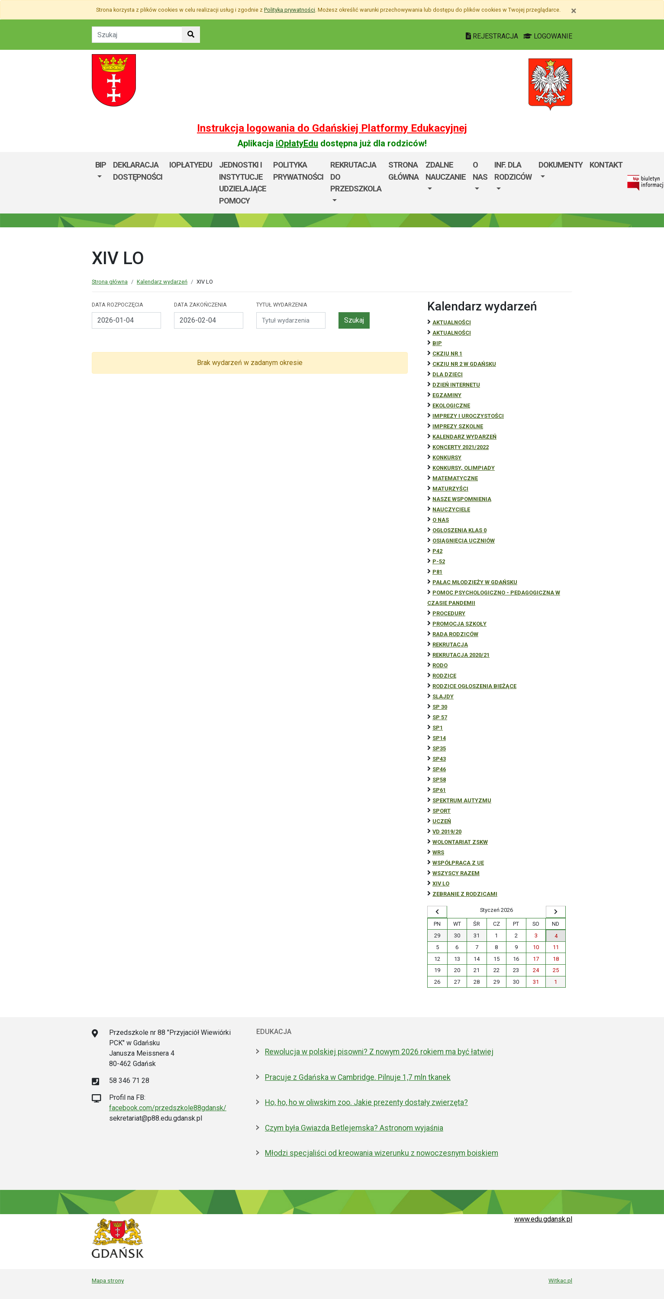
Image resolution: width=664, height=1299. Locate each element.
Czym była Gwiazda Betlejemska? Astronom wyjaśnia (354, 1128)
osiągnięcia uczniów (463, 540)
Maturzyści (450, 488)
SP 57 (439, 717)
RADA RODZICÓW (455, 634)
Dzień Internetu (456, 384)
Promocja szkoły (459, 623)
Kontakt (606, 164)
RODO (440, 665)
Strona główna (403, 170)
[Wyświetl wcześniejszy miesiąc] (437, 912)
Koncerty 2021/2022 (460, 447)
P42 (437, 551)
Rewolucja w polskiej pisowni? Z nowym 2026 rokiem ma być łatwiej (379, 1051)
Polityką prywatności (289, 9)
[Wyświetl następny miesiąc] (556, 912)
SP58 (439, 779)
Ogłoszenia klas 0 (459, 530)
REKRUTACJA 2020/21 (461, 655)
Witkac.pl (560, 1280)
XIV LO (440, 883)
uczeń (441, 821)
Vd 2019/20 (446, 831)
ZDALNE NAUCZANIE (445, 170)
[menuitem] (101, 182)
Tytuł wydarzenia (281, 304)
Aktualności (451, 322)
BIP (100, 164)
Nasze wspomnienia (461, 499)
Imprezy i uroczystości (468, 416)
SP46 (439, 769)
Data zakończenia (200, 304)
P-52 (438, 561)
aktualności (451, 333)
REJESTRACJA (493, 36)
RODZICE (444, 675)
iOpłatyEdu (297, 143)
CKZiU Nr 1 (447, 353)
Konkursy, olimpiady (463, 468)
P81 (437, 572)
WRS (438, 852)
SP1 (437, 727)
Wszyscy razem (456, 873)
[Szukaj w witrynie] (191, 34)
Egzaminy (446, 395)
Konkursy (446, 457)
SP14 (439, 738)
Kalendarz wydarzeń (162, 281)
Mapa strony (108, 1280)
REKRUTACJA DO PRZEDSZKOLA (355, 176)
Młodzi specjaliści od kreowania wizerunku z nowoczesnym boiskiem (381, 1153)
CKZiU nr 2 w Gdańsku (464, 364)
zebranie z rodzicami (464, 894)
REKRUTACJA (450, 644)
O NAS (440, 520)
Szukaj (354, 320)
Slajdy (443, 696)
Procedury (448, 613)
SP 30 (439, 707)
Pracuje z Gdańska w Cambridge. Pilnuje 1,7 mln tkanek (358, 1077)
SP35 (439, 748)
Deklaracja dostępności (137, 170)
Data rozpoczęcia (117, 304)
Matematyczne (455, 478)
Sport (441, 811)
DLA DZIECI (447, 374)
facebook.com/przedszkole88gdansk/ (167, 1108)
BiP (437, 343)
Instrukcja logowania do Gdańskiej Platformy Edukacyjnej (332, 128)
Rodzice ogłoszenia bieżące (474, 686)
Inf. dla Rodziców (513, 170)
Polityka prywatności (298, 170)
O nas (480, 170)
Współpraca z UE (458, 863)
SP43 (439, 759)
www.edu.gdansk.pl (543, 1219)
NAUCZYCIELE (451, 509)
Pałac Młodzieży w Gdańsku (474, 582)
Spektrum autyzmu (461, 800)
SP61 (439, 790)
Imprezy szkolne (457, 426)
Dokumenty (560, 164)
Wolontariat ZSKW (460, 842)
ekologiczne (451, 405)
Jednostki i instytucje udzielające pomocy (242, 182)
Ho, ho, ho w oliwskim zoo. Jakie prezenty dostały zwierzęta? (366, 1102)
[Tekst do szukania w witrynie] (137, 34)
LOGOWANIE (547, 36)
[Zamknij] (574, 11)
